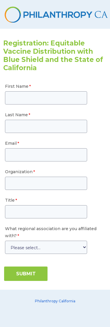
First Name (16, 86)
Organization (19, 171)
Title (10, 200)
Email (11, 143)
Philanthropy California (55, 301)
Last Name (16, 114)
